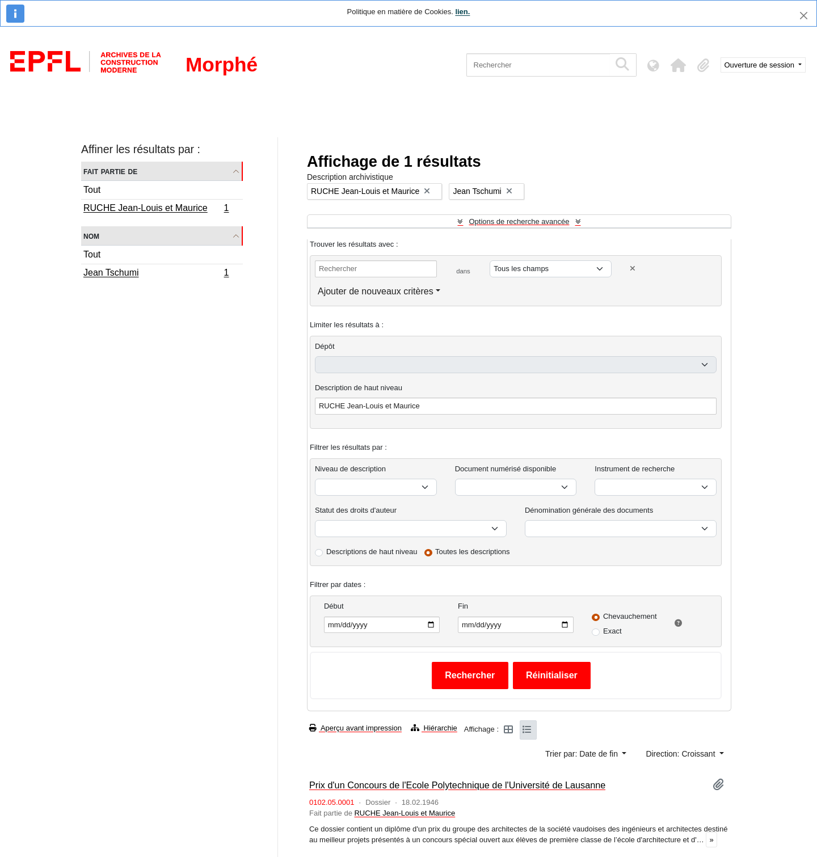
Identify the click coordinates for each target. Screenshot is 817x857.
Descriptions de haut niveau (371, 551)
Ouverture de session (761, 65)
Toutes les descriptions (472, 551)
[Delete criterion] (632, 268)
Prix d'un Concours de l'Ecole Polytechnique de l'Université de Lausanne (457, 785)
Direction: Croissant (681, 753)
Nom (91, 235)
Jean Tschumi (156, 274)
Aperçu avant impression (355, 728)
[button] (678, 65)
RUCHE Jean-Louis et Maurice (156, 209)
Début (334, 606)
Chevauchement (630, 616)
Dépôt (325, 346)
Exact (612, 631)
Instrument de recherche (635, 469)
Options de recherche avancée (519, 221)
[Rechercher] (538, 65)
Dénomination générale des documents (589, 510)
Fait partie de (110, 171)
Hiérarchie (434, 728)
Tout (91, 190)
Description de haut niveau (358, 387)
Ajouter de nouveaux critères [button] (375, 291)
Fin (463, 606)
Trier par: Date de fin (582, 753)
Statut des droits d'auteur (356, 510)
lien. (462, 11)
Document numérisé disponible (505, 469)
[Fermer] (803, 16)
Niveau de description (350, 469)
